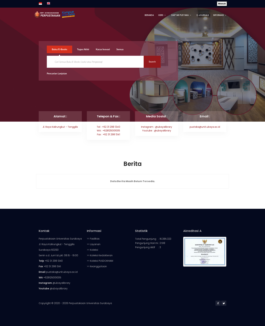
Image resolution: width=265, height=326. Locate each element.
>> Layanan (93, 244)
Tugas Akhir (83, 49)
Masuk (222, 3)
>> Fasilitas (93, 238)
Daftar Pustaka (180, 15)
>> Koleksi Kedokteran (100, 255)
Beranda (149, 15)
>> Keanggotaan (97, 266)
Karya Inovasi (103, 49)
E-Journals (203, 15)
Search (152, 61)
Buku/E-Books (59, 49)
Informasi (218, 15)
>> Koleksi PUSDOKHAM (100, 260)
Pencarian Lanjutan (57, 73)
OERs (160, 15)
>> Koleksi (92, 250)
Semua (120, 49)
